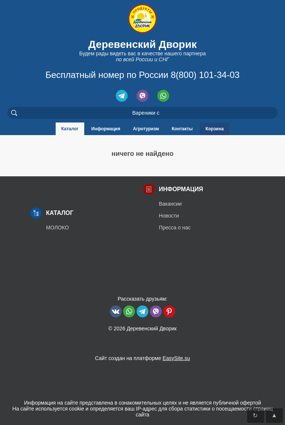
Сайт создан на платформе (142, 358)
